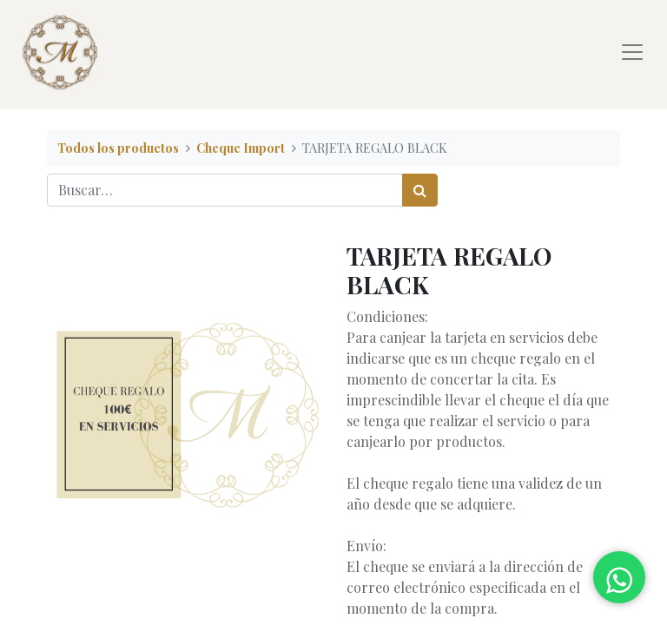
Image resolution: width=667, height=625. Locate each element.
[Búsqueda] (420, 190)
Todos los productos (118, 147)
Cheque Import (240, 147)
